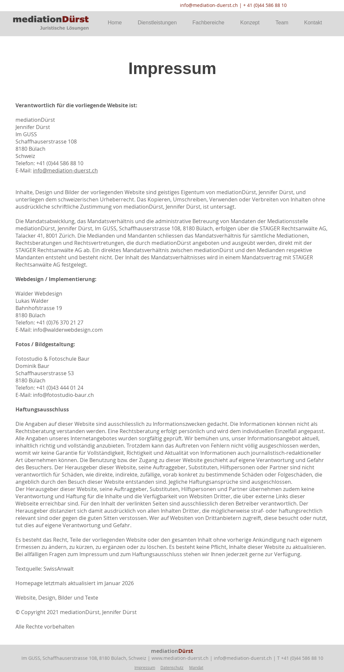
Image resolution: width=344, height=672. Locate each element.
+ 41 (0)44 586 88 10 (265, 5)
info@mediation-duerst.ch (209, 5)
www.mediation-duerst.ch (180, 658)
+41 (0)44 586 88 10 (302, 658)
